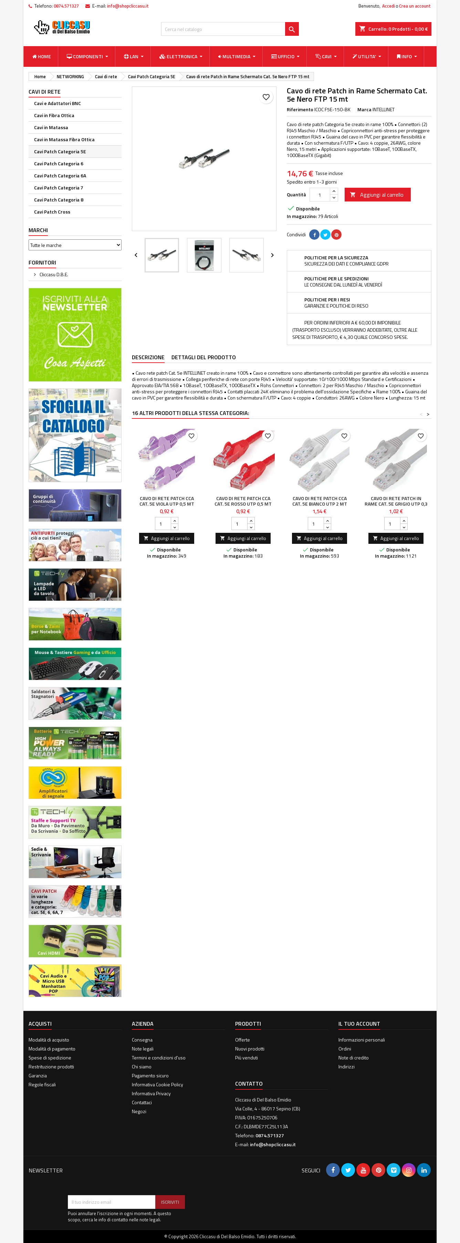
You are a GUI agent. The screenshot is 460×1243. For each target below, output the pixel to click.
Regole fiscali (42, 1084)
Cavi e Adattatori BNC (57, 103)
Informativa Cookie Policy (157, 1084)
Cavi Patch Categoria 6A (60, 175)
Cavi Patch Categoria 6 (58, 163)
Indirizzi (346, 1066)
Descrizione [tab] (148, 357)
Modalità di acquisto (49, 1039)
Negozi (139, 1111)
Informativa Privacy (151, 1093)
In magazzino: (302, 216)
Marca (364, 109)
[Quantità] (320, 194)
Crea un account (415, 5)
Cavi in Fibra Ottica (54, 115)
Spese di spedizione (50, 1057)
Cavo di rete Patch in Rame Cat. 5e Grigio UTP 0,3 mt (396, 504)
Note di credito (353, 1057)
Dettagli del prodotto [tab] (203, 357)
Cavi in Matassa (51, 127)
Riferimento (300, 109)
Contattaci (142, 1102)
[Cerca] (230, 29)
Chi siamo (141, 1066)
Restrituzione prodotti (51, 1066)
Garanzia (38, 1075)
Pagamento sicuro (150, 1075)
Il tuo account (359, 1023)
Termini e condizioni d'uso (159, 1057)
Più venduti (246, 1057)
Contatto (249, 1083)
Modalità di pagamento (52, 1048)
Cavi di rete (45, 91)
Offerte (242, 1039)
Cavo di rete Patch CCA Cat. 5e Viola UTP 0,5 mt (166, 501)
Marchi (38, 230)
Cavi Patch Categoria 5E (60, 151)
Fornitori (42, 262)
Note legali (143, 1048)
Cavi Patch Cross (52, 211)
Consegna (142, 1039)
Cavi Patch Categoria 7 (58, 187)
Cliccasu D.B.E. (53, 274)
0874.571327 (66, 5)
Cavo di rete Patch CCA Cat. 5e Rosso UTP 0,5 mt (243, 501)
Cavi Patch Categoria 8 (58, 199)
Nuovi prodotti (249, 1048)
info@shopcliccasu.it (128, 5)
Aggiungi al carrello (377, 194)
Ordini (344, 1048)
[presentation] (120, 1178)
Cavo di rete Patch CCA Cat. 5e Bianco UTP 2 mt (319, 501)
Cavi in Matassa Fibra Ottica (64, 139)
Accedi (388, 5)
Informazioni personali (361, 1039)
